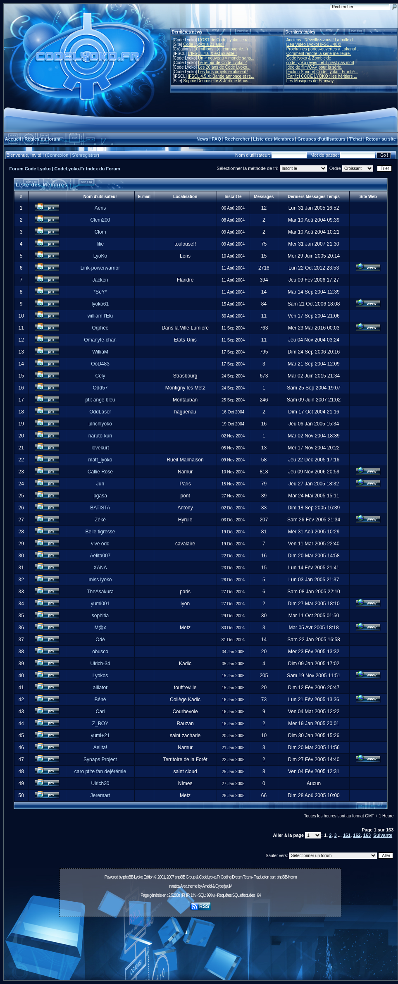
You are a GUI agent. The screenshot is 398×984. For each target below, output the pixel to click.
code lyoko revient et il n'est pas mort (320, 62)
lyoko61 (100, 304)
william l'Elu (100, 316)
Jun (100, 484)
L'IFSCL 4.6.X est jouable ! (212, 53)
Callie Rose (100, 472)
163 (367, 835)
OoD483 (100, 364)
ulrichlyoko (100, 424)
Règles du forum (42, 138)
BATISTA (100, 508)
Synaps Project (100, 759)
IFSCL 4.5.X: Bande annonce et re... (221, 76)
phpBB (128, 877)
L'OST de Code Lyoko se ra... (225, 40)
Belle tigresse (100, 532)
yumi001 (100, 604)
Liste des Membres (273, 138)
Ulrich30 (100, 783)
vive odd (100, 544)
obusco (100, 651)
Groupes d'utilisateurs (322, 138)
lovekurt (100, 448)
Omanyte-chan (100, 340)
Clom (100, 232)
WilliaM (100, 352)
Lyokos (100, 675)
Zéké (100, 520)
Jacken (100, 280)
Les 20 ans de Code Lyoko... (224, 67)
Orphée (100, 328)
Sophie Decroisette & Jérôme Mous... (217, 81)
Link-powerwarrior (100, 268)
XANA (100, 568)
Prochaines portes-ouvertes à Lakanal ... (323, 49)
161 (346, 835)
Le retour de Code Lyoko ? (222, 62)
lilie (100, 244)
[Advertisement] (200, 951)
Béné (100, 699)
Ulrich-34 (100, 663)
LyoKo (100, 256)
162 (356, 835)
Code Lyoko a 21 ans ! (203, 44)
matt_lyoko (100, 460)
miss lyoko (100, 580)
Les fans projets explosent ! (223, 71)
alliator (100, 687)
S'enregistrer (85, 155)
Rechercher (237, 138)
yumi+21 (100, 735)
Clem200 (100, 220)
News (202, 138)
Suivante (382, 835)
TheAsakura (100, 592)
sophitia (100, 616)
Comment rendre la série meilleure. (318, 53)
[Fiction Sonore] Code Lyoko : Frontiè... (322, 71)
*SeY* (100, 292)
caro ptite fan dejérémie (100, 771)
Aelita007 (100, 556)
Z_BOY (100, 723)
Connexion (58, 155)
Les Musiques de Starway (310, 81)
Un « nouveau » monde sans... (226, 58)
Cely (100, 376)
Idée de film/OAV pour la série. (314, 67)
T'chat (355, 138)
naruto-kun (100, 436)
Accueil (13, 138)
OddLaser (100, 412)
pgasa (100, 496)
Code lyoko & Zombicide (308, 58)
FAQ (216, 138)
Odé (100, 639)
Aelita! (100, 747)
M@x (100, 628)
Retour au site (381, 138)
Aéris (100, 208)
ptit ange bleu (100, 400)
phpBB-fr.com (286, 877)
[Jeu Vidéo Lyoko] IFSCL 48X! (313, 44)
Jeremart (100, 795)
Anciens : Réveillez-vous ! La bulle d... (321, 40)
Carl (100, 711)
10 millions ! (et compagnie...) (221, 49)
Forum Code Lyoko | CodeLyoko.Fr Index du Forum (65, 168)
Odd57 (100, 388)
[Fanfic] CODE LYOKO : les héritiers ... (321, 76)
